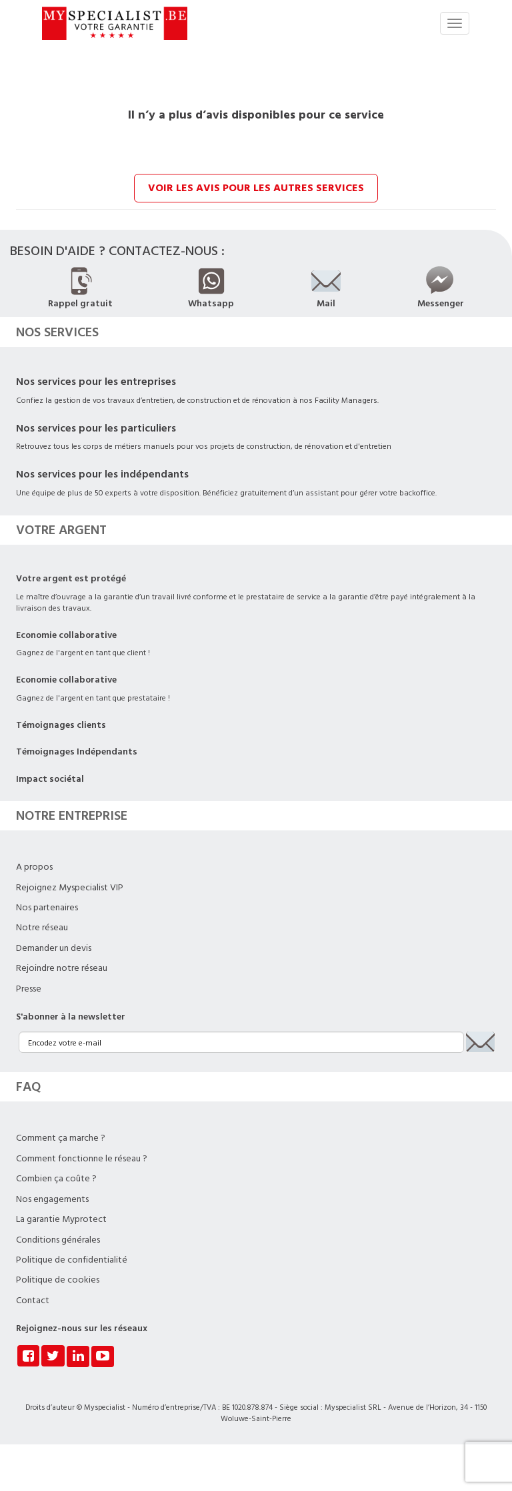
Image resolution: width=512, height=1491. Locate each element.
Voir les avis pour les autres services (256, 187)
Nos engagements (52, 1199)
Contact (32, 1300)
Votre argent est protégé (71, 578)
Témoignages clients (61, 725)
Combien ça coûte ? (56, 1178)
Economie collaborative (66, 635)
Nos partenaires (47, 907)
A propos (34, 867)
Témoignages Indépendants (76, 751)
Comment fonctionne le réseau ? (81, 1158)
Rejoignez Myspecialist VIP (69, 887)
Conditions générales (58, 1240)
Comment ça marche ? (60, 1138)
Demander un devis (53, 948)
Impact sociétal (50, 779)
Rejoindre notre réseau (61, 968)
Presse (28, 989)
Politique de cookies (57, 1280)
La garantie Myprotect (61, 1219)
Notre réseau (42, 927)
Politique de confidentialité (71, 1260)
